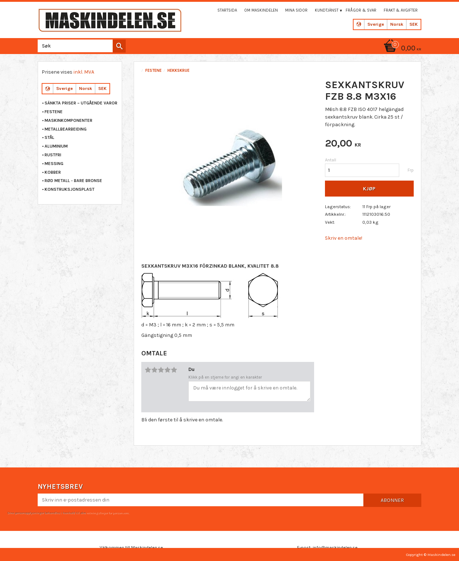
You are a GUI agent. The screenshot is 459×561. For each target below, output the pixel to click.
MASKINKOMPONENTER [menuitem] (68, 120)
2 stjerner (154, 370)
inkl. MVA (84, 72)
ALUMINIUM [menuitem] (56, 146)
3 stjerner (161, 370)
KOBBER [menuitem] (53, 172)
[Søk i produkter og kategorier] (80, 46)
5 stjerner (174, 370)
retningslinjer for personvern (108, 513)
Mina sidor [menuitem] (296, 10)
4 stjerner (167, 370)
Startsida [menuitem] (227, 10)
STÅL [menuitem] (49, 137)
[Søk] (119, 46)
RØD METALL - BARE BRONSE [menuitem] (73, 180)
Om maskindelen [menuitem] (261, 10)
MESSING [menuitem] (54, 163)
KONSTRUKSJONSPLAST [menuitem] (70, 189)
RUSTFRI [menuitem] (53, 154)
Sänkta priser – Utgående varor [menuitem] (81, 103)
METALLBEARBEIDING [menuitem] (66, 129)
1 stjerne (148, 370)
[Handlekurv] (401, 49)
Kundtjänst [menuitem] (326, 10)
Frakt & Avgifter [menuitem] (401, 10)
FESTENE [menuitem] (54, 111)
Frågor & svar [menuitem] (361, 10)
